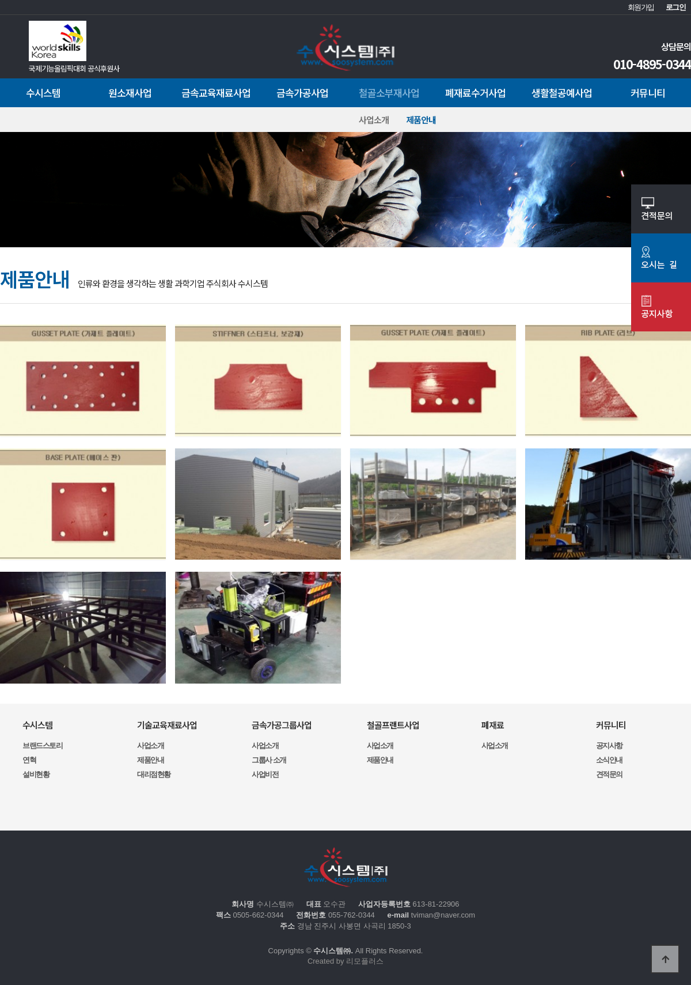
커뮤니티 (648, 92)
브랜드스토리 (42, 745)
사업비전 (265, 774)
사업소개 (374, 120)
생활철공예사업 (561, 92)
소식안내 (609, 760)
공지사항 (609, 745)
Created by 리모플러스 (345, 961)
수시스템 (43, 92)
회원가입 (641, 7)
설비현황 (35, 774)
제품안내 (421, 120)
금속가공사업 (302, 92)
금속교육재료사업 (215, 92)
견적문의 (609, 774)
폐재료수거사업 (475, 92)
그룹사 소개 (269, 760)
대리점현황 (153, 774)
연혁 (29, 760)
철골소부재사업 (389, 92)
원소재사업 (129, 92)
